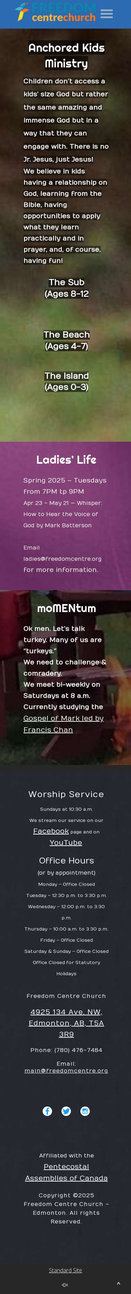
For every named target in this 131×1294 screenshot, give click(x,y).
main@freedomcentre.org (66, 1100)
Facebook (51, 860)
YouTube (66, 872)
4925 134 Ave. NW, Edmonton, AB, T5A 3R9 (66, 1052)
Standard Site (65, 777)
